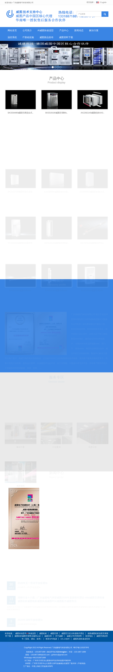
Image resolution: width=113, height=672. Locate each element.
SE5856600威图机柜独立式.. (92, 191)
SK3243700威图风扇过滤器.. (20, 191)
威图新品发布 (46, 37)
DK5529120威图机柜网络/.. (56, 242)
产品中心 (64, 30)
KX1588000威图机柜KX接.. (56, 191)
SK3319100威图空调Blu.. (56, 113)
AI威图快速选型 (46, 30)
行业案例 (57, 446)
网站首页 (12, 30)
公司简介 (27, 30)
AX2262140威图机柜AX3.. (92, 113)
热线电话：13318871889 (35, 652)
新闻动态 (78, 30)
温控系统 (12, 37)
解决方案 (93, 30)
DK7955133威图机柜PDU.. (92, 242)
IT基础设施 (28, 37)
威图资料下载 (66, 37)
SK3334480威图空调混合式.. (20, 113)
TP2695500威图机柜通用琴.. (20, 242)
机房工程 (93, 446)
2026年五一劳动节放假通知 (33, 582)
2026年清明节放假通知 (30, 619)
